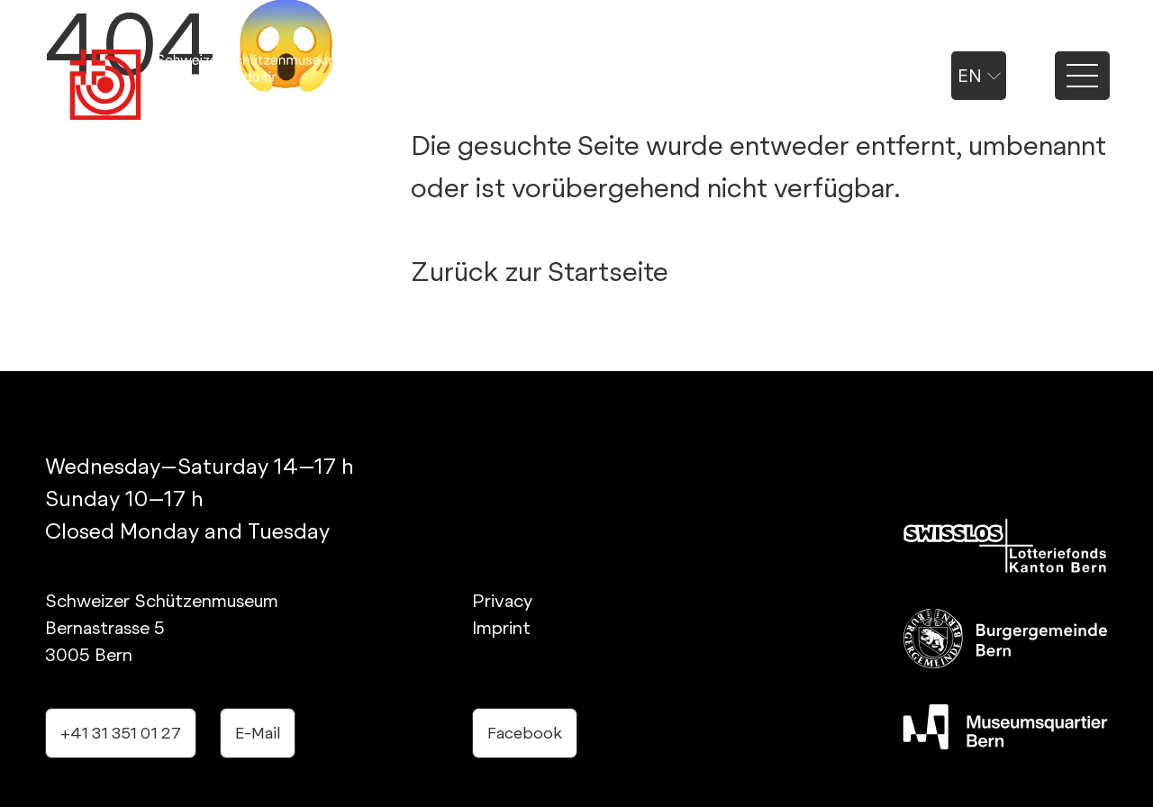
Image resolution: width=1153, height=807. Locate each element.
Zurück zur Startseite (539, 271)
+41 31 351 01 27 (120, 732)
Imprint (501, 628)
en (979, 75)
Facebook (524, 732)
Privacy (502, 601)
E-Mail (257, 732)
